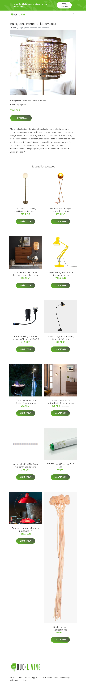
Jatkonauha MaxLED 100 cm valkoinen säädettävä (25, 465)
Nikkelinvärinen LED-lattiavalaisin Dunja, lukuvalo (60, 401)
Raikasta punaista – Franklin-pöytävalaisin (25, 529)
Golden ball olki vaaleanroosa (60, 628)
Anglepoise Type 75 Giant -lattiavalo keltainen (60, 273)
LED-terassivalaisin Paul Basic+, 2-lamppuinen (26, 401)
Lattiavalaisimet (39, 100)
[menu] (73, 14)
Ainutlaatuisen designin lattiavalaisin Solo (60, 210)
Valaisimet (26, 100)
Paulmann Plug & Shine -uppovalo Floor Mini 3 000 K (26, 337)
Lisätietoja (21, 118)
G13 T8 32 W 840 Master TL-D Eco (60, 465)
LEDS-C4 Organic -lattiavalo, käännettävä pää (60, 337)
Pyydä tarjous (64, 5)
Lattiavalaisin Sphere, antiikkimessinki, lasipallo (25, 210)
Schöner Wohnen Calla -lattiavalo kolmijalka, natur (25, 273)
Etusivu (13, 27)
